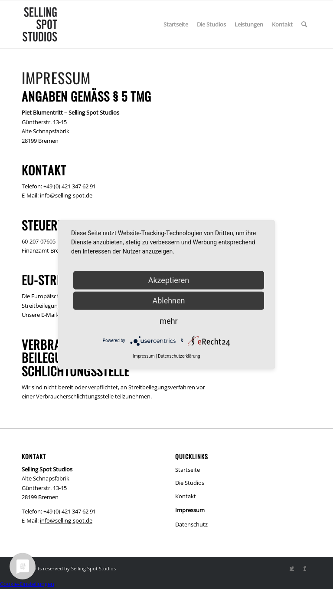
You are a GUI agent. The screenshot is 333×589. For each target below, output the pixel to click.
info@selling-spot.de (66, 520)
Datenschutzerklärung (179, 355)
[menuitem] (176, 24)
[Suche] (304, 24)
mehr (168, 320)
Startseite (187, 470)
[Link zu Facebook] (304, 568)
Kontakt (185, 496)
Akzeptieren (168, 279)
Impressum (190, 510)
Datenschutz (191, 524)
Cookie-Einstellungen (27, 584)
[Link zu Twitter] (291, 568)
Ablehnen (168, 300)
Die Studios (189, 483)
